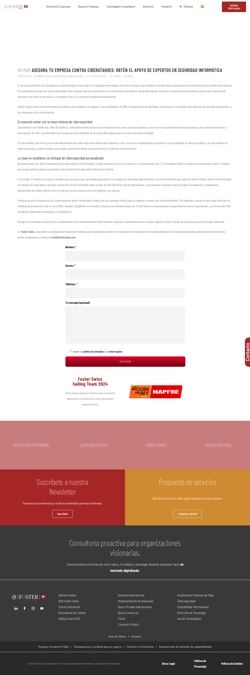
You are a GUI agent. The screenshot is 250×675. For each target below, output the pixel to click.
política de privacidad (93, 351)
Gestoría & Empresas (58, 6)
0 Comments (96, 76)
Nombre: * (125, 253)
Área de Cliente (117, 636)
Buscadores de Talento (72, 613)
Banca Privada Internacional (135, 607)
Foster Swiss (27, 231)
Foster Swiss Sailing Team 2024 (90, 381)
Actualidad (55, 76)
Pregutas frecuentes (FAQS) (53, 646)
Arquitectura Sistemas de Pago (195, 595)
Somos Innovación (69, 607)
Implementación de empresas (135, 601)
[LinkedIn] (16, 608)
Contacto (166, 6)
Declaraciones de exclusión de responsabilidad (185, 646)
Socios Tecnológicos (189, 618)
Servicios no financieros (140, 646)
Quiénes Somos (68, 595)
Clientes (186, 6)
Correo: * (125, 271)
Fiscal (121, 618)
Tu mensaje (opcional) (125, 322)
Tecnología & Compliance (120, 6)
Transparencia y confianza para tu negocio (98, 646)
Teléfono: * (125, 290)
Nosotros (148, 6)
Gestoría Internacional (131, 595)
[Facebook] (25, 608)
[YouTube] (42, 608)
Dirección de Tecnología (191, 613)
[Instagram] (33, 608)
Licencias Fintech (128, 624)
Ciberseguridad (186, 601)
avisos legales (115, 351)
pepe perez (75, 76)
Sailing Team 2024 (70, 618)
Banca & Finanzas (88, 6)
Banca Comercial (128, 613)
